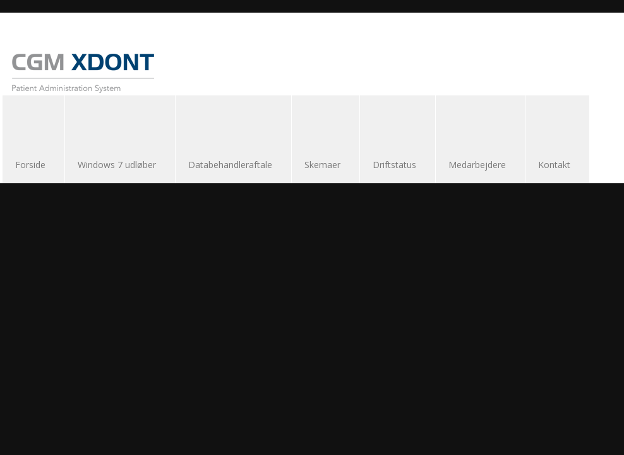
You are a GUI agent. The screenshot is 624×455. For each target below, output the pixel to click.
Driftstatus (394, 165)
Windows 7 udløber (117, 165)
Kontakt (554, 165)
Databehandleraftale (230, 165)
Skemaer (322, 165)
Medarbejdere (477, 165)
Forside (30, 165)
